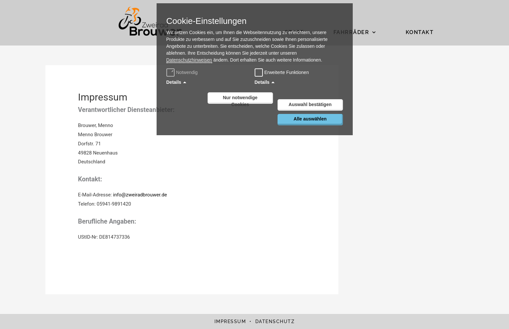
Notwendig (183, 72)
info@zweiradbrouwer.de (140, 195)
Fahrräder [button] (354, 32)
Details (173, 82)
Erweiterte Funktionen (286, 72)
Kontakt (420, 32)
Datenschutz (275, 321)
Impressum (230, 321)
